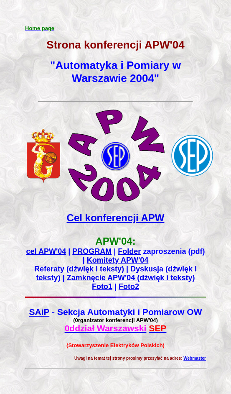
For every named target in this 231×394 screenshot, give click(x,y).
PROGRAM (92, 251)
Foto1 (102, 286)
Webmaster (194, 358)
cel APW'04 (46, 251)
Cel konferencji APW (116, 217)
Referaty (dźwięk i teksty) (79, 269)
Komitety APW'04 (118, 260)
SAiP (39, 312)
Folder (129, 251)
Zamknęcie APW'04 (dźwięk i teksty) (131, 278)
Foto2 (129, 286)
